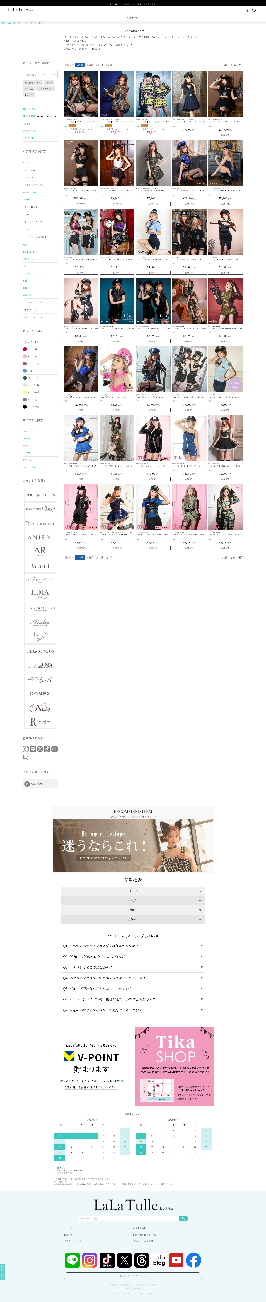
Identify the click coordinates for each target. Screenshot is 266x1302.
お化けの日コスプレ (34, 317)
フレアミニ (29, 177)
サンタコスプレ (32, 309)
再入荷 (49, 82)
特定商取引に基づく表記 (145, 1234)
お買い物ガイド (71, 1234)
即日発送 (29, 88)
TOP (4, 22)
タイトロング (31, 206)
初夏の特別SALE (45, 88)
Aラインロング (31, 214)
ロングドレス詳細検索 (35, 237)
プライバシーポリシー (75, 1241)
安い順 (99, 64)
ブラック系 (33, 406)
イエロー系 (33, 392)
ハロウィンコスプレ (34, 302)
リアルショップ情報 (143, 1241)
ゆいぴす (29, 94)
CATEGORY (133, 17)
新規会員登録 (139, 1228)
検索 (183, 1218)
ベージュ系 (33, 385)
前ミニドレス (31, 229)
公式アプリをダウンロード (133, 1276)
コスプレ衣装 (14, 22)
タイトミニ (29, 169)
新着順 (89, 64)
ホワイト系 (33, 342)
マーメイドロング (33, 221)
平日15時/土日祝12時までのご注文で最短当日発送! (133, 2)
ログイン (68, 1228)
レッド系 (32, 349)
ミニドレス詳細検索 (34, 184)
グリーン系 (33, 377)
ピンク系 (32, 356)
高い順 (109, 64)
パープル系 (33, 363)
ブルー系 (32, 370)
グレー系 (32, 399)
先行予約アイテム (33, 82)
